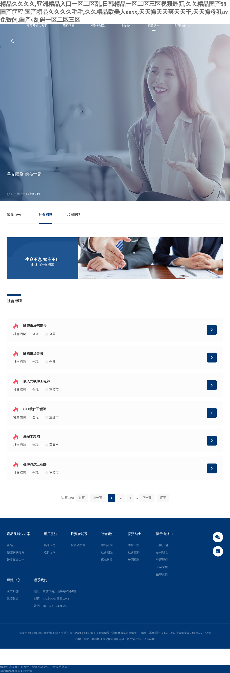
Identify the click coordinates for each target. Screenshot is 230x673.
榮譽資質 (162, 574)
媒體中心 (155, 5)
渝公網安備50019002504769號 (193, 632)
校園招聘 (74, 214)
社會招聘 (45, 214)
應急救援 (107, 559)
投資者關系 (97, 25)
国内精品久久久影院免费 (16, 671)
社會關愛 (107, 552)
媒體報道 (13, 598)
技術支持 (135, 639)
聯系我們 (180, 5)
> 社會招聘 (33, 194)
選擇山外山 (15, 214)
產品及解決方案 (37, 25)
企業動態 (13, 591)
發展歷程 (162, 559)
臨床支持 (50, 545)
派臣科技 (149, 639)
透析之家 (50, 552)
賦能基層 (107, 545)
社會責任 (126, 25)
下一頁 (147, 497)
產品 (10, 545)
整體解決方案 (15, 552)
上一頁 (97, 497)
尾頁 (163, 497)
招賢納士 (153, 25)
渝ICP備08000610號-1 (83, 632)
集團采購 (130, 5)
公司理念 (162, 552)
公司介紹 (162, 545)
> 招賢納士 (18, 194)
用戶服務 (69, 25)
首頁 (82, 497)
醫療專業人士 (15, 559)
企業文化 (162, 567)
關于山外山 (182, 25)
